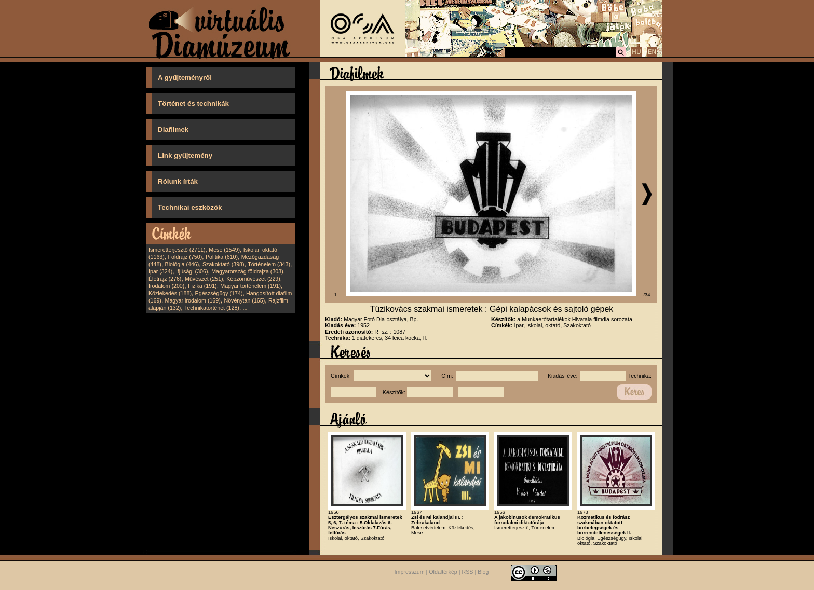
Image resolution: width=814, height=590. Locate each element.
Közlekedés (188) (170, 293)
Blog (483, 572)
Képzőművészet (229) (253, 279)
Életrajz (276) (164, 279)
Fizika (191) (202, 286)
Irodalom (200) (166, 286)
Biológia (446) (182, 264)
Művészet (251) (204, 279)
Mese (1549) (224, 249)
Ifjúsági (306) (192, 271)
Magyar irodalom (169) (193, 300)
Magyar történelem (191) (250, 286)
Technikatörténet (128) (211, 308)
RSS (467, 572)
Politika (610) (222, 257)
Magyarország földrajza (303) (247, 271)
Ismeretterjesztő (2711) (177, 249)
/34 (647, 294)
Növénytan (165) (244, 300)
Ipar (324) (160, 271)
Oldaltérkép (443, 572)
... (245, 308)
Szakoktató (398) (223, 264)
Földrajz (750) (185, 257)
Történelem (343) (269, 264)
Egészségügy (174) (219, 293)
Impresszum (410, 572)
